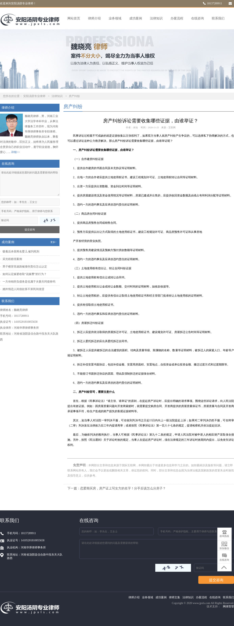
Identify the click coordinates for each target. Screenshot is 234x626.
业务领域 (115, 18)
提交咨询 (30, 229)
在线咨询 (197, 18)
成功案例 (135, 18)
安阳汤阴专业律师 (34, 96)
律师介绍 (94, 18)
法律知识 (156, 18)
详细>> (15, 152)
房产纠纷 (74, 96)
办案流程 (177, 18)
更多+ (53, 242)
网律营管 (228, 606)
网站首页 (73, 18)
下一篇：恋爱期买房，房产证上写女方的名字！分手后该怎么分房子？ (116, 488)
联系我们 (218, 18)
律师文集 (174, 597)
